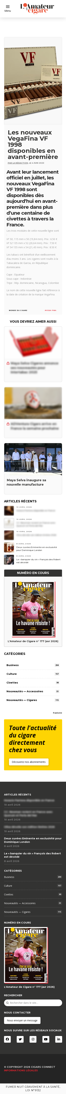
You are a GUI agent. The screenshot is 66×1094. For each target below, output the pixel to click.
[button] (8, 9)
